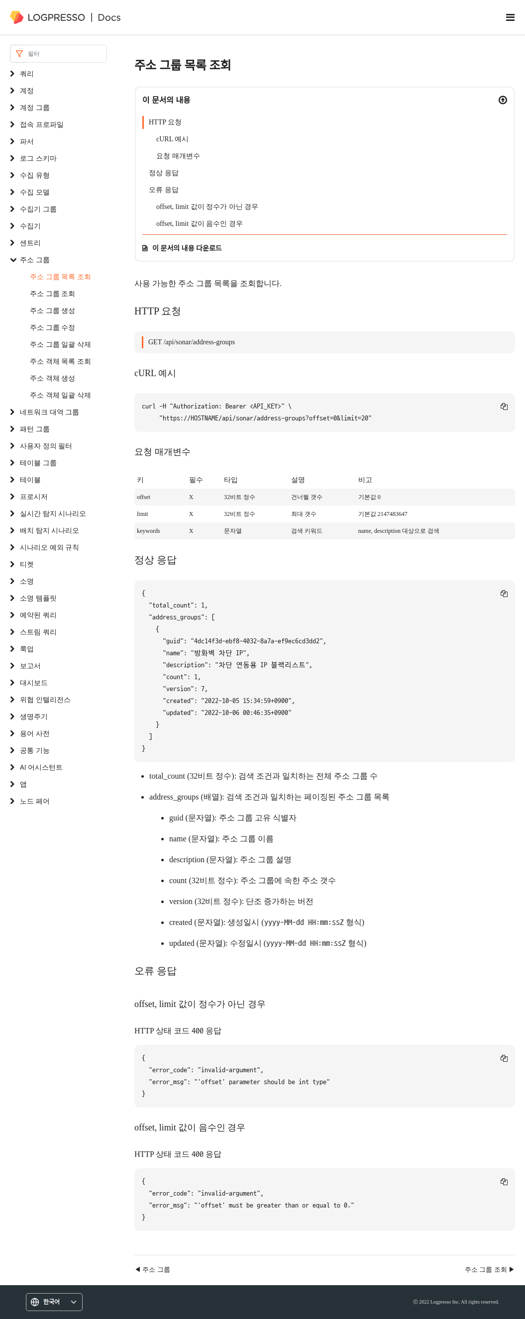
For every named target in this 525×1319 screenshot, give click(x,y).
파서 (27, 141)
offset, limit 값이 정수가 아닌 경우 (207, 206)
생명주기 (34, 716)
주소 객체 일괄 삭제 (60, 395)
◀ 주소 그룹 (152, 1269)
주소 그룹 (35, 259)
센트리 (30, 242)
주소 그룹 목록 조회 (60, 276)
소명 (27, 581)
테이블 (30, 479)
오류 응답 (164, 190)
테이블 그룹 (38, 462)
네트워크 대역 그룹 (49, 411)
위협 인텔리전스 (45, 699)
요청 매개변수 (178, 156)
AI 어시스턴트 (41, 767)
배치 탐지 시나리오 (49, 530)
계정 (27, 90)
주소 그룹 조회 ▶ (490, 1269)
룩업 (27, 648)
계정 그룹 (35, 107)
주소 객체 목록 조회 (60, 361)
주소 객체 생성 (52, 378)
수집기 (30, 225)
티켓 (27, 564)
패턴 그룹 (35, 428)
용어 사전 (35, 733)
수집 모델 (35, 192)
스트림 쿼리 (38, 631)
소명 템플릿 (38, 598)
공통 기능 (35, 750)
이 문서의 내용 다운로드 (187, 248)
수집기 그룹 (38, 208)
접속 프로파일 (42, 124)
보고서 (30, 665)
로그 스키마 (38, 158)
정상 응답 (164, 173)
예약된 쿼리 (38, 614)
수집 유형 (35, 175)
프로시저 (34, 496)
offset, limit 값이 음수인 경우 (199, 223)
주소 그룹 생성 (52, 310)
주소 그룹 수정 (52, 327)
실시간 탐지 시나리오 (53, 513)
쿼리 (27, 73)
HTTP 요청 (165, 122)
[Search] (67, 54)
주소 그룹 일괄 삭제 (60, 344)
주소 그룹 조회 (52, 293)
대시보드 (34, 682)
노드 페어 (35, 801)
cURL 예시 (172, 139)
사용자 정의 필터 (46, 445)
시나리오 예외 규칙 (49, 547)
